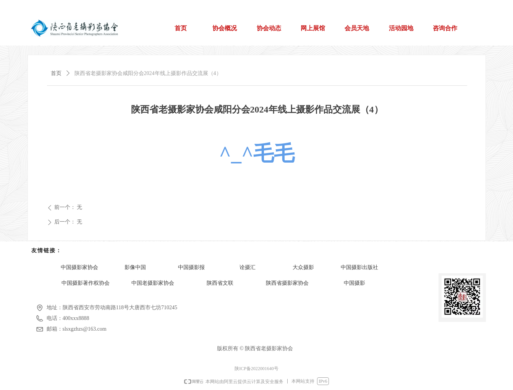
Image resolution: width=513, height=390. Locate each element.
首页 (56, 73)
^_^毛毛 (257, 153)
